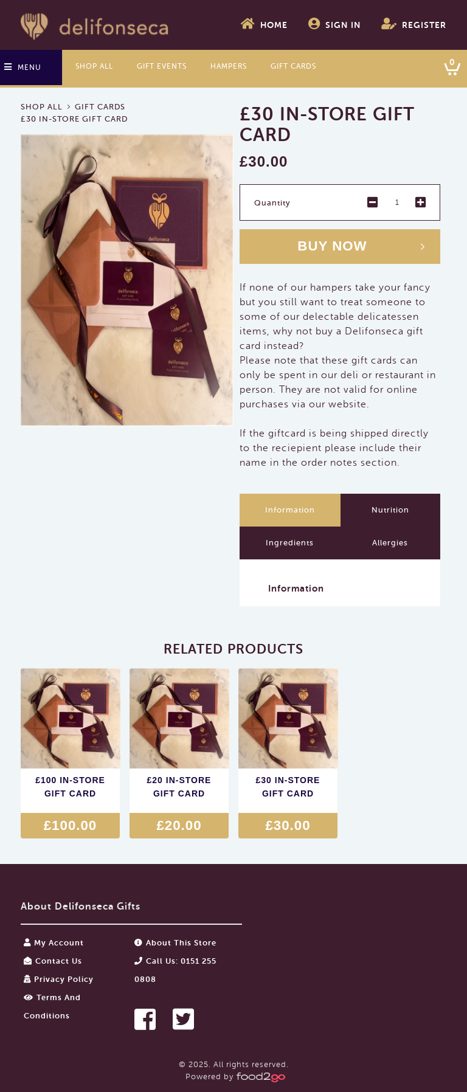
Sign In (334, 24)
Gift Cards (293, 66)
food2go (95, 25)
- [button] (373, 202)
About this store (175, 942)
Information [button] (296, 588)
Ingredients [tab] (290, 542)
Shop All (94, 66)
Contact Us (53, 961)
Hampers (228, 66)
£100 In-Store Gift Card (70, 786)
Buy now (332, 246)
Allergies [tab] (390, 542)
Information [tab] (290, 509)
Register (413, 24)
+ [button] (421, 202)
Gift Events (162, 66)
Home (264, 24)
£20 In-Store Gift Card (179, 786)
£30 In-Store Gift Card (288, 786)
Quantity (272, 202)
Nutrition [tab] (390, 509)
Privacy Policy (59, 979)
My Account (54, 942)
